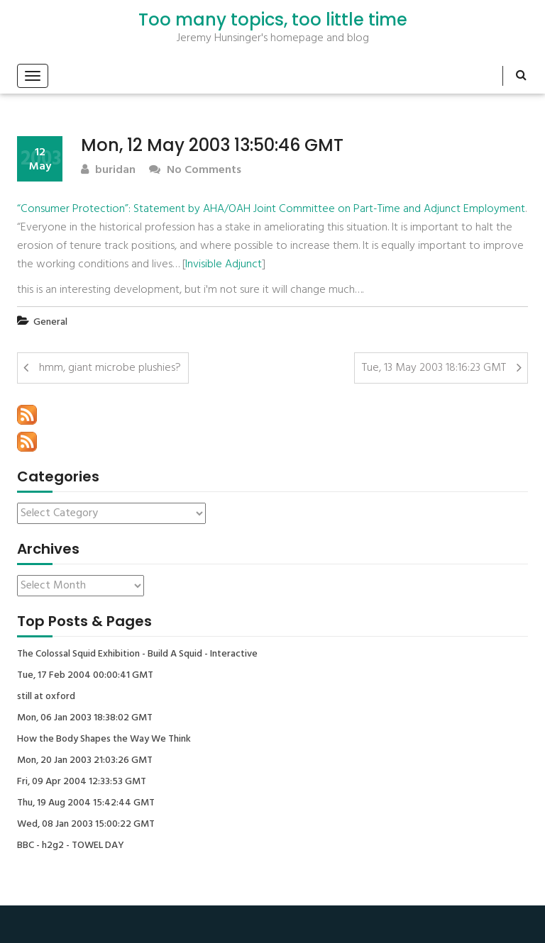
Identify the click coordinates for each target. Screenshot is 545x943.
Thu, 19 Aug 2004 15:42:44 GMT (86, 803)
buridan (108, 170)
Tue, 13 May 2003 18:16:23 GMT (434, 368)
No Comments (195, 170)
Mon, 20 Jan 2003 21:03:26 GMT (85, 761)
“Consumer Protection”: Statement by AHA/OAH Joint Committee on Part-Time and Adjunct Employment (271, 209)
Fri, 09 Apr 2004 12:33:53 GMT (81, 782)
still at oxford (46, 697)
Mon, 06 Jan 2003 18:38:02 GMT (85, 718)
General (50, 322)
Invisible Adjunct (223, 264)
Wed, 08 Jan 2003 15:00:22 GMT (86, 825)
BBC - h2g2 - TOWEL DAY (70, 846)
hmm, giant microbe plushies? (110, 368)
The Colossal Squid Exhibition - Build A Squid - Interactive (137, 654)
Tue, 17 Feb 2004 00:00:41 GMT (85, 676)
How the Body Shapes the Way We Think (104, 739)
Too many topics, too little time (272, 20)
